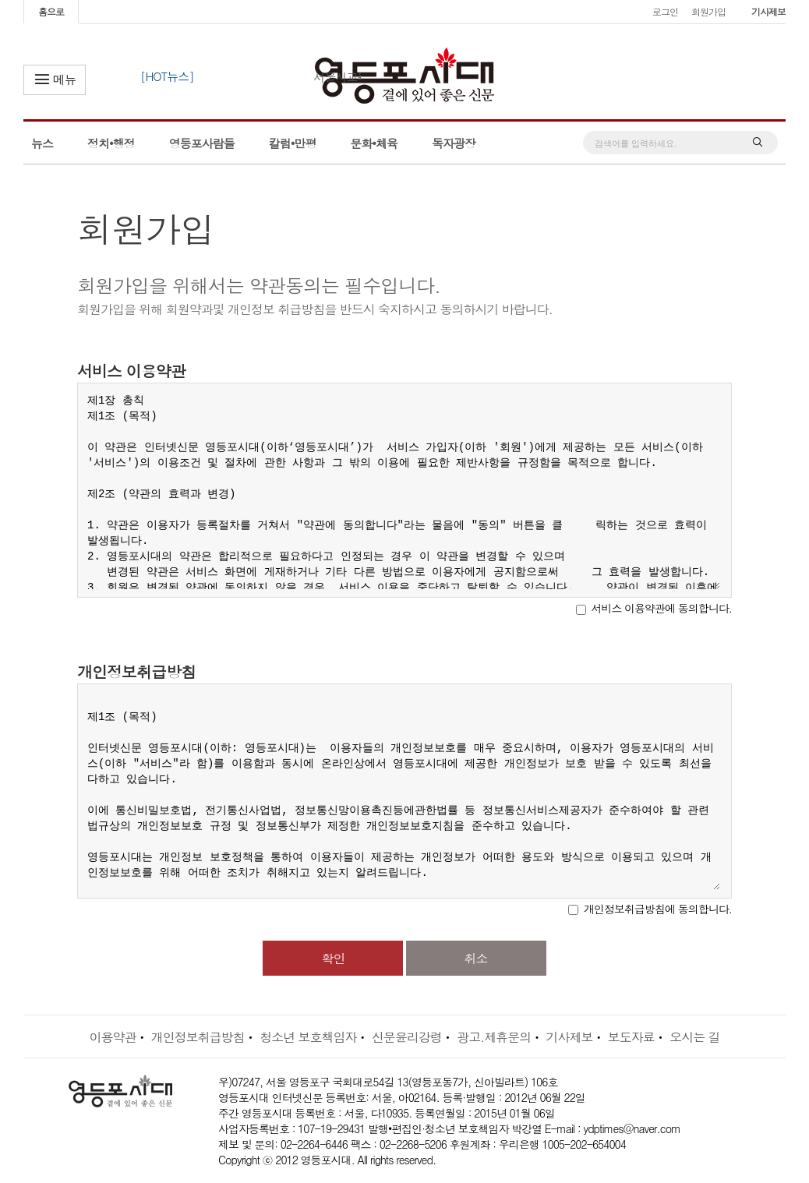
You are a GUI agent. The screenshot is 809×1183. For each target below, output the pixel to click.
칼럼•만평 (292, 143)
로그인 (665, 11)
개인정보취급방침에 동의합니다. (658, 908)
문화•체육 (373, 143)
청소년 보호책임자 (308, 1037)
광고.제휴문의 (494, 1037)
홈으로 (51, 11)
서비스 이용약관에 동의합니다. (661, 608)
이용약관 (112, 1037)
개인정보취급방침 (198, 1037)
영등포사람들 (202, 143)
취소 (476, 958)
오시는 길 (694, 1037)
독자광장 (453, 143)
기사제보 (768, 11)
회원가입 (708, 11)
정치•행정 (111, 143)
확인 (332, 958)
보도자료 (631, 1037)
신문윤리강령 (407, 1037)
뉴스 (42, 143)
